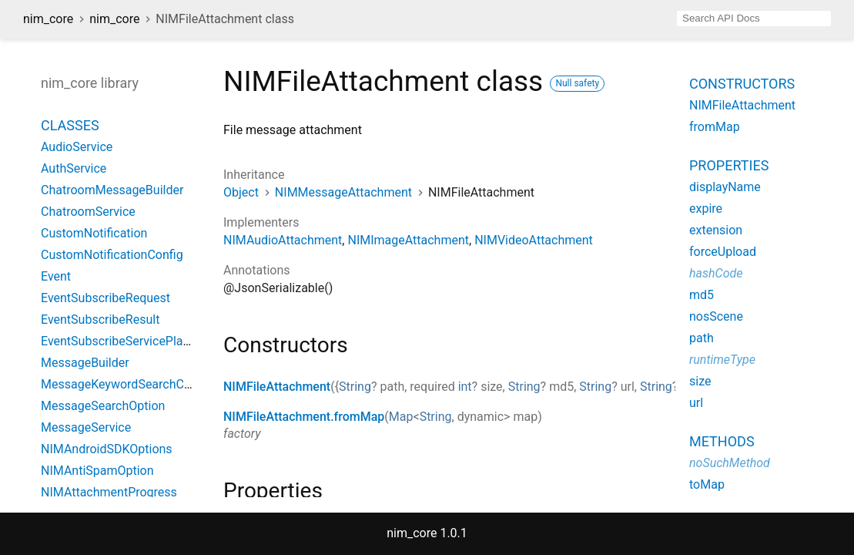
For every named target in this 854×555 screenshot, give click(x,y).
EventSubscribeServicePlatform (127, 341)
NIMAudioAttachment (282, 240)
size (700, 381)
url (696, 402)
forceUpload (722, 251)
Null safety (577, 83)
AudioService (76, 147)
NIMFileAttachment (276, 386)
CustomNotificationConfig (112, 254)
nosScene (716, 316)
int (465, 386)
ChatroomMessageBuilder (112, 190)
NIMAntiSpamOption (97, 470)
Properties (729, 165)
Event (56, 276)
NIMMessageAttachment (343, 192)
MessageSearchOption (103, 406)
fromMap (714, 126)
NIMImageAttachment (408, 240)
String (355, 386)
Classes (70, 125)
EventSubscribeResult (100, 319)
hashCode (715, 273)
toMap (707, 484)
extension (715, 230)
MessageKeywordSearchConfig (126, 384)
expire (705, 208)
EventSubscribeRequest (105, 298)
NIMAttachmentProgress (109, 492)
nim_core (48, 19)
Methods (722, 441)
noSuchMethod (729, 463)
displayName (725, 187)
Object (241, 192)
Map (401, 416)
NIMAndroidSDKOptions (106, 449)
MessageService (86, 427)
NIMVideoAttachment (533, 240)
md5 (701, 295)
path (701, 338)
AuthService (73, 168)
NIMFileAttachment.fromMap (303, 416)
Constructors (742, 84)
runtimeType (722, 359)
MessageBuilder (85, 362)
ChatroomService (88, 211)
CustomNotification (94, 233)
